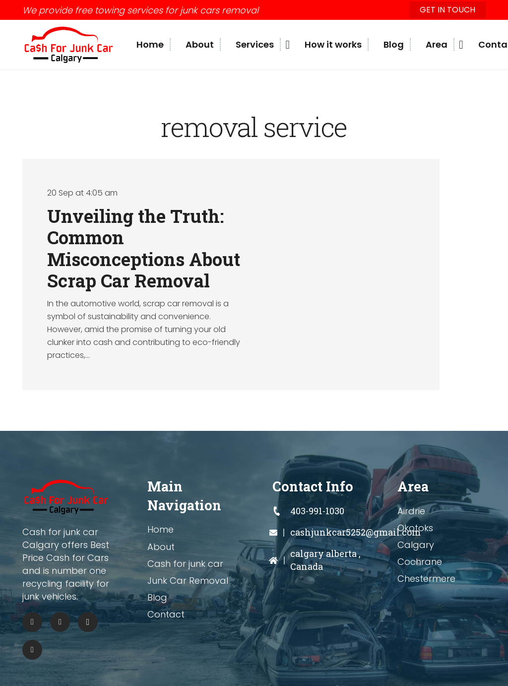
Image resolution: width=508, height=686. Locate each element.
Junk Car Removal (187, 580)
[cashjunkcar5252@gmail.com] (281, 532)
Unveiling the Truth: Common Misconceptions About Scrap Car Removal (143, 248)
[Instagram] (88, 622)
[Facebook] (32, 622)
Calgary (415, 545)
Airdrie (411, 511)
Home (160, 529)
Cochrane (419, 561)
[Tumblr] (32, 650)
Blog (157, 597)
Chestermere (426, 578)
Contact (166, 614)
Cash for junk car (185, 563)
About (161, 547)
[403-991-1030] (281, 511)
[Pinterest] (60, 622)
